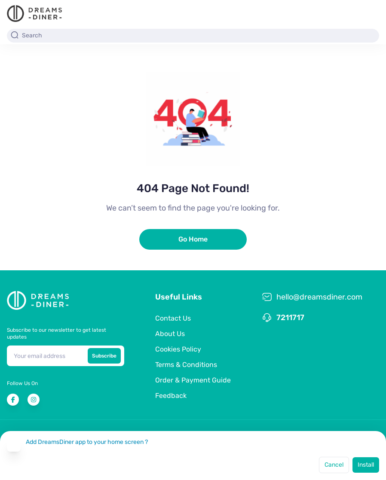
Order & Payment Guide (193, 380)
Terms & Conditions (186, 365)
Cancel (334, 464)
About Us (170, 334)
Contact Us (173, 318)
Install (366, 464)
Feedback (171, 395)
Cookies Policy (178, 349)
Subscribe (104, 356)
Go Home (193, 239)
